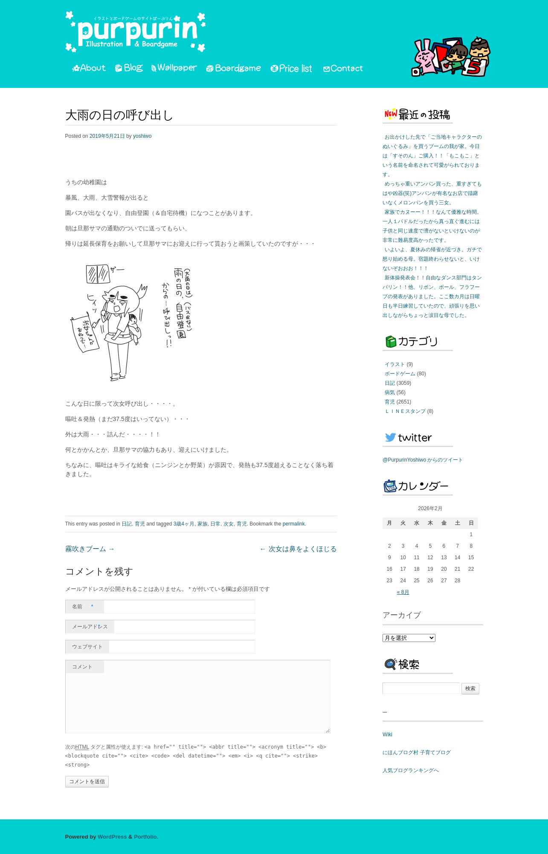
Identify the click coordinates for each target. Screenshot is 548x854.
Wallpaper (174, 70)
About (89, 70)
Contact (343, 70)
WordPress (112, 837)
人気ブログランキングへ (411, 770)
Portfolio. (146, 837)
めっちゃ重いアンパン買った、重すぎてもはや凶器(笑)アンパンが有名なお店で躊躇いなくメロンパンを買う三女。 (432, 193)
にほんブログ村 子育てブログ (416, 752)
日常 (215, 524)
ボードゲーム (400, 374)
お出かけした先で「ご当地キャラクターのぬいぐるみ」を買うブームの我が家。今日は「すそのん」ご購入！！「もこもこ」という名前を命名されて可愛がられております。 (432, 155)
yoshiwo (142, 136)
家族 (202, 524)
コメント (82, 667)
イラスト (395, 364)
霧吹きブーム (90, 549)
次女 (228, 524)
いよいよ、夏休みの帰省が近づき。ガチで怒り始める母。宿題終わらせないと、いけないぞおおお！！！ (432, 259)
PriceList (292, 70)
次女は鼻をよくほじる (298, 549)
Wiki (387, 735)
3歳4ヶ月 (184, 524)
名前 (82, 606)
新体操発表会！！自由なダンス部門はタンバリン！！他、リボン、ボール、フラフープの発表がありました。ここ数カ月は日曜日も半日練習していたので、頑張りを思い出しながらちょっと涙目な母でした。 (432, 296)
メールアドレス (90, 626)
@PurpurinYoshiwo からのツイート (423, 460)
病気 (390, 392)
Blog (129, 70)
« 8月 (403, 592)
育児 (140, 524)
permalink (294, 524)
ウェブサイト (87, 647)
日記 (127, 524)
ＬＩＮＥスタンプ (405, 411)
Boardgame (233, 70)
